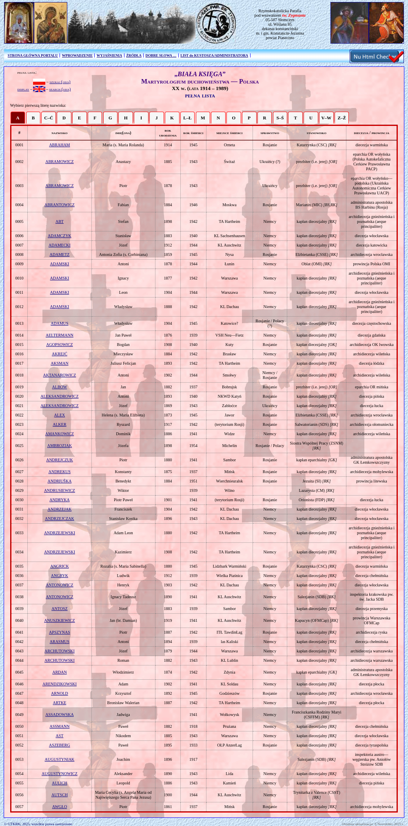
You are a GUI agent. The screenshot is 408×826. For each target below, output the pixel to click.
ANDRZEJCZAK (59, 518)
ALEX (59, 415)
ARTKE (60, 702)
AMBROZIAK (59, 445)
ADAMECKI (60, 245)
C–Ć (48, 117)
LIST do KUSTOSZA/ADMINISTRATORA (214, 55)
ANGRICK (59, 566)
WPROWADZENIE (77, 55)
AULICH (59, 783)
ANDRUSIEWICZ (59, 490)
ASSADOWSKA (59, 714)
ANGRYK (59, 575)
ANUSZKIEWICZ (59, 620)
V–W (326, 117)
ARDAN (59, 672)
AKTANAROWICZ (59, 375)
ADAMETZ (59, 254)
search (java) (60, 89)
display (23, 89)
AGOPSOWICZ (59, 344)
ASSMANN (59, 726)
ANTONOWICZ (59, 585)
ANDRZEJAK (59, 509)
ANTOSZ (59, 608)
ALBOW (59, 387)
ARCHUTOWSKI (59, 651)
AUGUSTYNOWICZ (60, 773)
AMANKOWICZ (59, 434)
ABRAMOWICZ (59, 161)
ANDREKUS (60, 471)
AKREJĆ (59, 354)
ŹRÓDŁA (134, 55)
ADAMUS (59, 323)
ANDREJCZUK (59, 460)
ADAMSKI (59, 264)
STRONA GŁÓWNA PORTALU (33, 55)
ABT (59, 221)
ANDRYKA (59, 500)
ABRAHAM (59, 145)
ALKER (59, 424)
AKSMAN (59, 363)
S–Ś (280, 117)
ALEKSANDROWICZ (59, 396)
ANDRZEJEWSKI (59, 533)
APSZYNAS (59, 632)
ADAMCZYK (59, 235)
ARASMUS (59, 641)
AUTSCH (59, 795)
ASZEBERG (59, 745)
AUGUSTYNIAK (60, 759)
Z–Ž (341, 117)
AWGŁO (59, 806)
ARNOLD (59, 693)
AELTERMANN (59, 335)
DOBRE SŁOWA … (161, 55)
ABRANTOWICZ (59, 205)
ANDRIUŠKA (59, 481)
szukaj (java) (59, 81)
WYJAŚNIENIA (109, 55)
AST (59, 735)
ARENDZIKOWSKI (59, 684)
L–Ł (187, 117)
